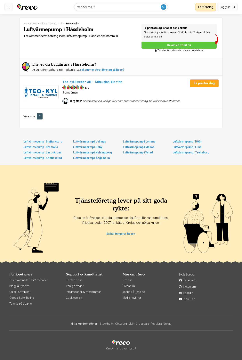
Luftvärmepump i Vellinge (89, 141)
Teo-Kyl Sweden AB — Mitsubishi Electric (92, 82)
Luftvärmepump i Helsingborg (92, 152)
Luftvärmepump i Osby (87, 147)
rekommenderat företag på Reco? (102, 69)
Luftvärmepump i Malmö (139, 147)
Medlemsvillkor (132, 297)
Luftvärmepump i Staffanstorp (42, 141)
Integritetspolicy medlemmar (83, 291)
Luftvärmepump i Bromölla (40, 147)
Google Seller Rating (21, 297)
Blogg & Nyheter (19, 286)
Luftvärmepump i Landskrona (42, 152)
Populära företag (160, 323)
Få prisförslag (204, 83)
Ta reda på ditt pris (20, 303)
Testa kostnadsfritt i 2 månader (28, 280)
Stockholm (107, 323)
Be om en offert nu (192, 44)
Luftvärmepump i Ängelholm (91, 158)
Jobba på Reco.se (134, 291)
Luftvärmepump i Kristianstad (42, 158)
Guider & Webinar (19, 291)
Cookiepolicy (74, 297)
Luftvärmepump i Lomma (139, 141)
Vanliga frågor (75, 286)
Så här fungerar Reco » (121, 233)
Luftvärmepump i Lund (187, 147)
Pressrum (129, 286)
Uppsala (144, 323)
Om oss (128, 280)
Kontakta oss (74, 280)
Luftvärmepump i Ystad (138, 152)
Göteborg (121, 323)
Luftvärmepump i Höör (187, 141)
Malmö (132, 323)
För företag (205, 7)
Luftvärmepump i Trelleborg (191, 152)
